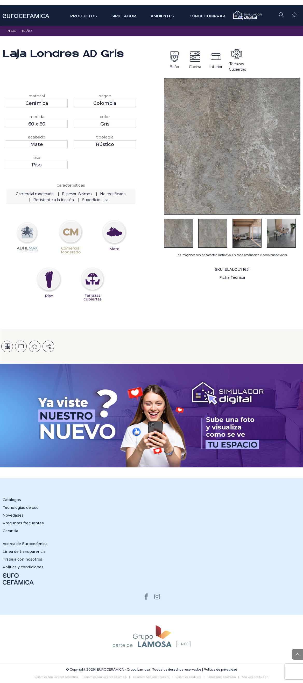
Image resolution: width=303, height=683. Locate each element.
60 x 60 (36, 124)
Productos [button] (83, 15)
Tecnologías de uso (21, 507)
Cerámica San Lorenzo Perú (151, 677)
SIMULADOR (123, 15)
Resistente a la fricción (53, 199)
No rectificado (113, 194)
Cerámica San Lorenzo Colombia (105, 677)
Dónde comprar (206, 15)
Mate (36, 144)
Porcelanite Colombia (222, 677)
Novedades (13, 515)
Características (71, 185)
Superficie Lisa (95, 199)
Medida (36, 116)
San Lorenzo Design (255, 677)
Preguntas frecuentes (23, 523)
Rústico (105, 144)
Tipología (105, 137)
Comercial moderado (35, 194)
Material (37, 95)
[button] (281, 14)
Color (105, 116)
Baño (27, 31)
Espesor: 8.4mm (77, 194)
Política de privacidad (220, 669)
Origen (104, 95)
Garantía (10, 530)
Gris (104, 124)
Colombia (104, 103)
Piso (37, 165)
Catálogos (12, 499)
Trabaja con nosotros (22, 559)
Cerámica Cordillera (188, 677)
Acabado (36, 137)
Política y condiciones (23, 567)
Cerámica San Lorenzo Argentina (56, 677)
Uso (36, 157)
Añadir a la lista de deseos (34, 346)
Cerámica (36, 103)
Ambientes (162, 15)
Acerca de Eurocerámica (25, 543)
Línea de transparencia (24, 551)
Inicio (12, 31)
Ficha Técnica (232, 277)
